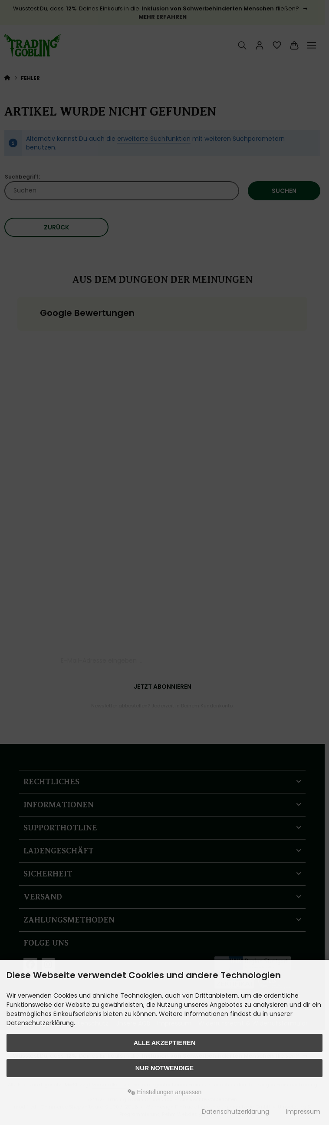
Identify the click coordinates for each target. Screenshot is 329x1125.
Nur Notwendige (164, 1068)
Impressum (303, 1111)
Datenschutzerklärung (235, 1111)
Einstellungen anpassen (165, 1091)
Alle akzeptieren (165, 1042)
